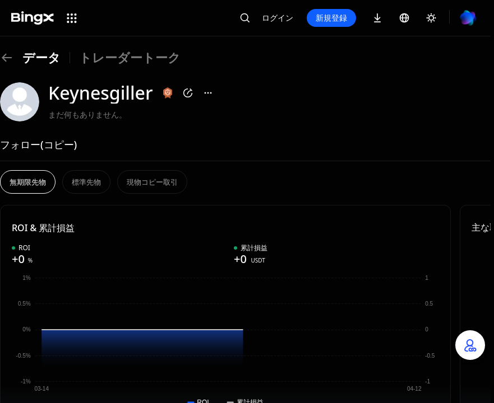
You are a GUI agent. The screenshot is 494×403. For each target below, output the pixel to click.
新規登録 (331, 17)
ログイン (277, 17)
